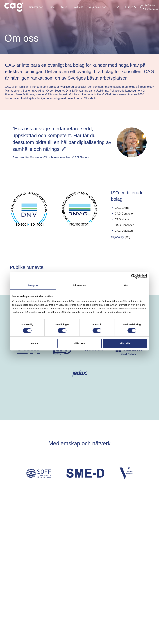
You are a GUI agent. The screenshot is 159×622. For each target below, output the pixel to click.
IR (115, 7)
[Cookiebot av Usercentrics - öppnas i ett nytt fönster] (133, 276)
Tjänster (36, 7)
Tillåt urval (79, 343)
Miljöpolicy (117, 237)
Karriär (64, 7)
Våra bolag (97, 7)
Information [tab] (79, 285)
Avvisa (34, 343)
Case (52, 7)
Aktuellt (78, 7)
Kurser (131, 7)
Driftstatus (150, 5)
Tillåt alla (125, 343)
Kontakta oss (151, 9)
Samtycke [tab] (33, 285)
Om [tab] (126, 285)
